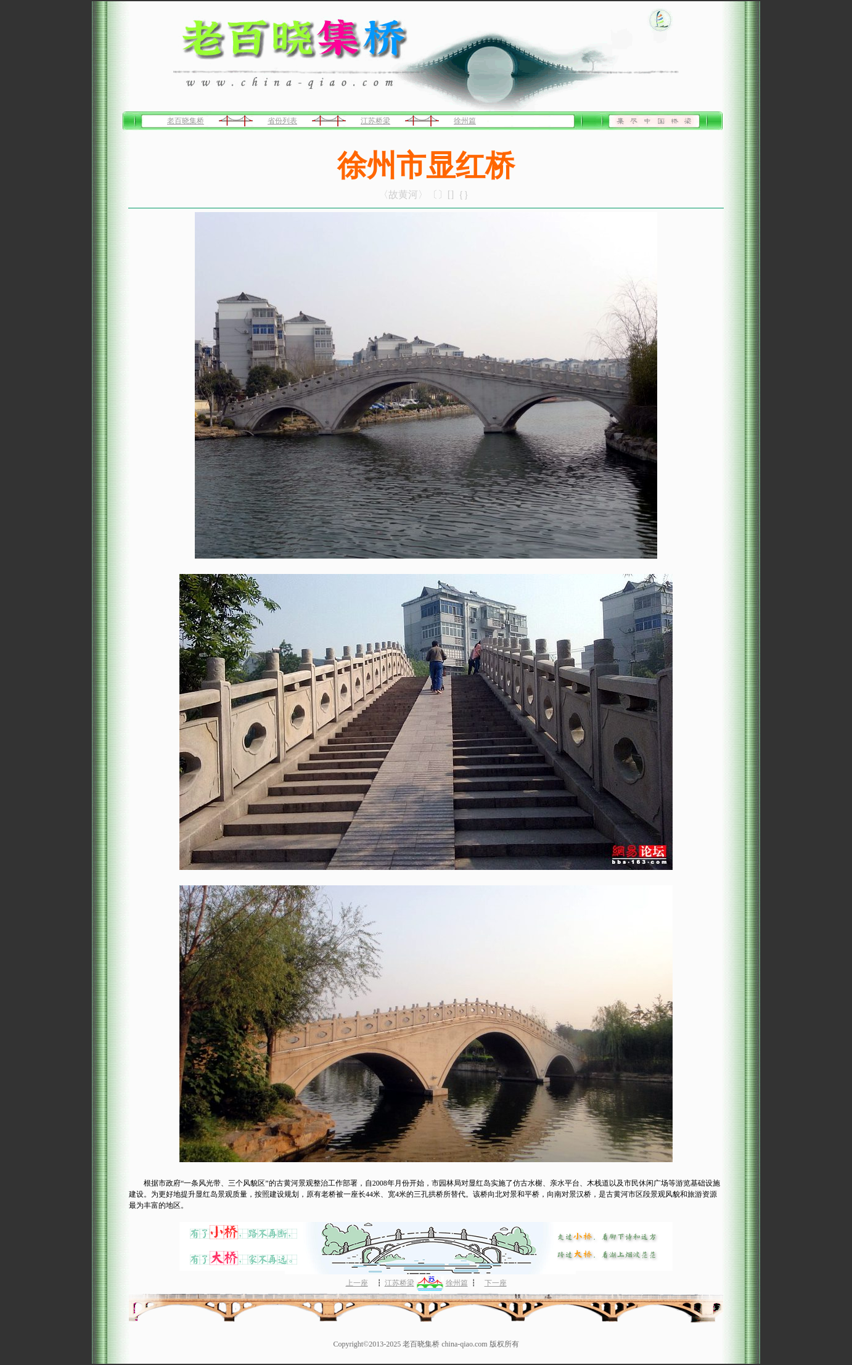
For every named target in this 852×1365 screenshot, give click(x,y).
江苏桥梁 (375, 121)
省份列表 (282, 121)
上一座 (357, 1283)
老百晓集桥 (185, 121)
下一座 (496, 1283)
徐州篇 (465, 121)
